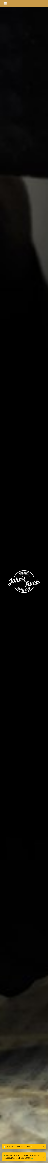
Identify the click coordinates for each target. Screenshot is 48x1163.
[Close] (43, 1146)
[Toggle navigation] (5, 3)
